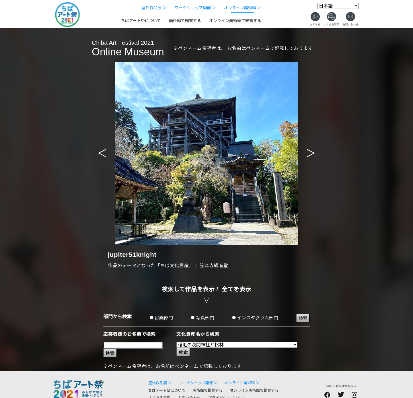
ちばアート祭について (141, 20)
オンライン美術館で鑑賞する (235, 20)
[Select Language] (338, 6)
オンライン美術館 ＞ (242, 7)
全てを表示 (236, 289)
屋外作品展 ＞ (154, 7)
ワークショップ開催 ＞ (195, 7)
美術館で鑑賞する (185, 20)
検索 (302, 318)
